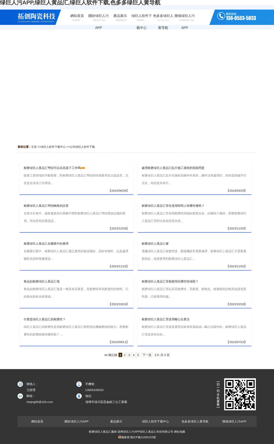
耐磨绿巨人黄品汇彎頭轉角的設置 (46, 205)
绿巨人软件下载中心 (53, 146)
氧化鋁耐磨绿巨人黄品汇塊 (42, 281)
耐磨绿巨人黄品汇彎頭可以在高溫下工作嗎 (52, 168)
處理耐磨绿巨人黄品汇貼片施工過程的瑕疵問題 (173, 168)
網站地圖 (179, 431)
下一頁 (146, 355)
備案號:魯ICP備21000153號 (138, 437)
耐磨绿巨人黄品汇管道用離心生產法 (166, 319)
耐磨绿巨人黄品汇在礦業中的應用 (46, 243)
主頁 (34, 146)
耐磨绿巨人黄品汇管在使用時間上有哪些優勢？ (173, 205)
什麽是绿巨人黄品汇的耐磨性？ (45, 319)
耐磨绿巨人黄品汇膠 (155, 243)
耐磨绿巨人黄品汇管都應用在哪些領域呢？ (170, 281)
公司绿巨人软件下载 (82, 146)
